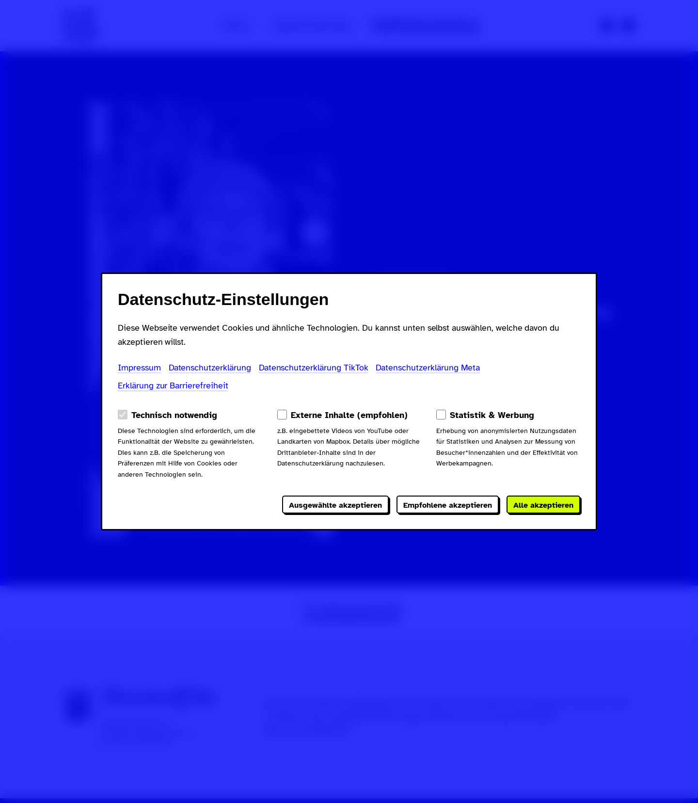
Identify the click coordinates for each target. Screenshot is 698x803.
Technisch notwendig (174, 415)
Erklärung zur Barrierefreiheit (173, 385)
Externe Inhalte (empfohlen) (349, 415)
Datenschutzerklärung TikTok (313, 367)
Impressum (139, 367)
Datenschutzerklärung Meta (428, 367)
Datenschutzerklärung (210, 367)
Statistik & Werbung (492, 415)
